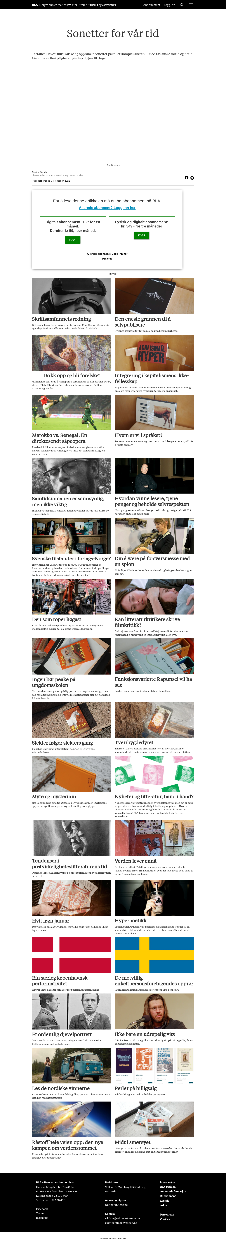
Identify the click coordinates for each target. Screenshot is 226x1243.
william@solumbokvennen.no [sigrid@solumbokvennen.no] (123, 1218)
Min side (107, 258)
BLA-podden (168, 1186)
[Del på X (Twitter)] (191, 177)
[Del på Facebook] (186, 177)
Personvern (167, 1214)
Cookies (165, 1219)
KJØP (72, 239)
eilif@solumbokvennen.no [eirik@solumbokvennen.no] (121, 1222)
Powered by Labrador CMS (113, 1238)
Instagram (42, 1217)
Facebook (42, 1209)
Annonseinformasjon (173, 1191)
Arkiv (163, 1205)
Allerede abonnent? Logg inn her (107, 208)
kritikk (113, 274)
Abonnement (151, 5)
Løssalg (164, 1200)
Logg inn (169, 5)
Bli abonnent (168, 1196)
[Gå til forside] (35, 5)
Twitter (40, 1213)
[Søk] (181, 4)
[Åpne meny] (191, 4)
